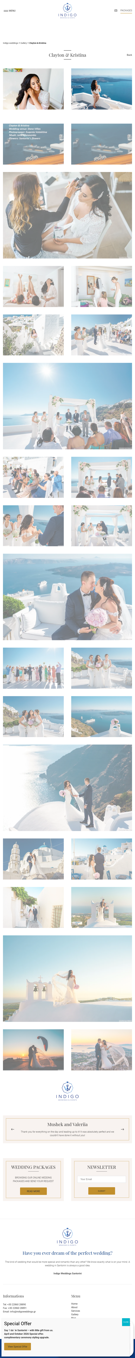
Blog (73, 1318)
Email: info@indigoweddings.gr (19, 1311)
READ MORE (33, 1191)
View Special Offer (17, 1346)
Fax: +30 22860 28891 (15, 1308)
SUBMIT (101, 1191)
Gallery (75, 1314)
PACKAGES (126, 10)
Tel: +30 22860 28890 (14, 1304)
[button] (122, 1129)
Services (75, 1310)
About (74, 1307)
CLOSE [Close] (126, 1322)
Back (129, 55)
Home (74, 1303)
